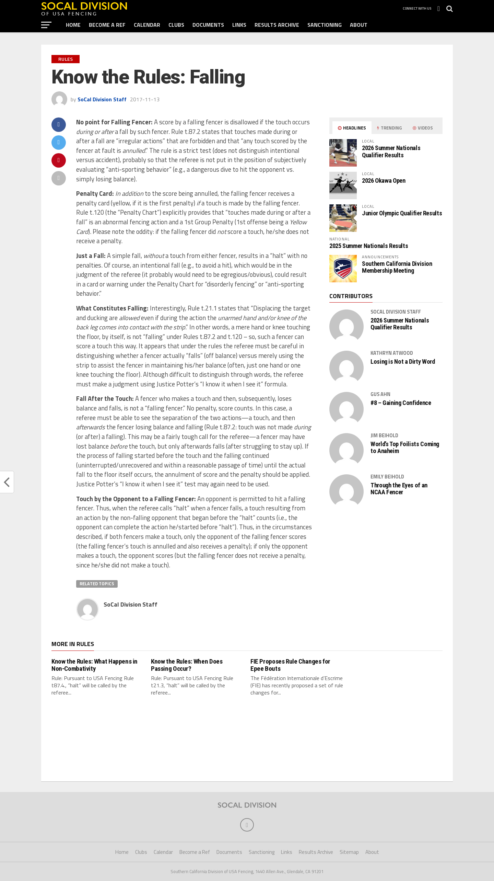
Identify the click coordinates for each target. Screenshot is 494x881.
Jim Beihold (384, 435)
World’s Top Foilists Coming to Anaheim (404, 447)
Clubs (176, 25)
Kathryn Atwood (391, 353)
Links (239, 25)
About (358, 25)
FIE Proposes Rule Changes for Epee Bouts (290, 665)
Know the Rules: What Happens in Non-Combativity (94, 665)
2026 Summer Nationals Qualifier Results (391, 151)
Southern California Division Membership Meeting (397, 267)
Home (73, 25)
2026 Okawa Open (383, 180)
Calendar (147, 25)
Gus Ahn (380, 394)
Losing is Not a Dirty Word (402, 361)
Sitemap (349, 852)
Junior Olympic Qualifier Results (402, 213)
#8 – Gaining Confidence (400, 402)
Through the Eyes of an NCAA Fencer (398, 489)
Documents (208, 25)
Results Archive (277, 25)
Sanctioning (324, 25)
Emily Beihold (387, 476)
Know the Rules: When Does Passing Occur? (186, 665)
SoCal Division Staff (102, 99)
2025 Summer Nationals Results (368, 245)
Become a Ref (107, 25)
